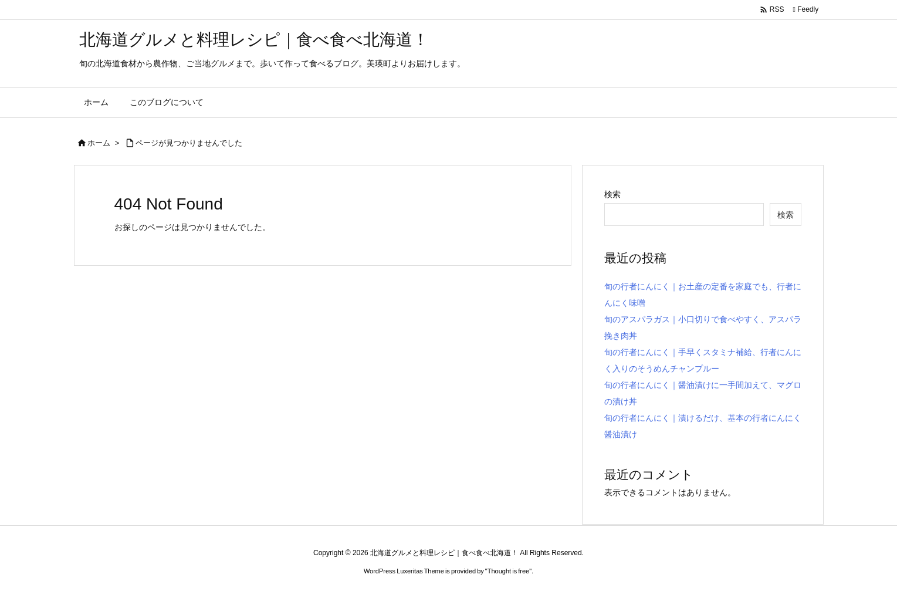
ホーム (98, 142)
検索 (612, 194)
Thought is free (508, 571)
